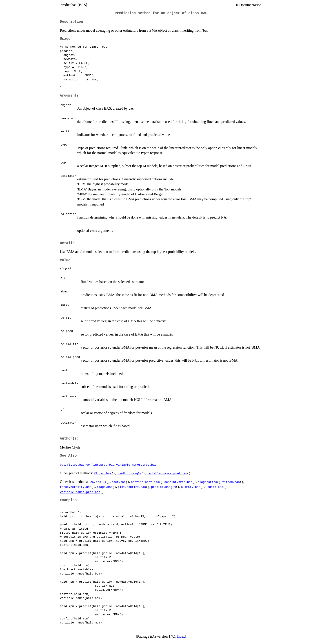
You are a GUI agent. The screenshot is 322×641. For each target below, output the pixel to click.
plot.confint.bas (132, 487)
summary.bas (190, 487)
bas (62, 464)
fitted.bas (75, 464)
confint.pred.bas (100, 464)
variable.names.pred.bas (136, 464)
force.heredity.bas (75, 487)
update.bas (214, 487)
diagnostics (207, 482)
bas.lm (101, 482)
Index (181, 636)
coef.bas (119, 482)
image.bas (105, 487)
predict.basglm (129, 473)
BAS (91, 482)
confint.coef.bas (145, 482)
